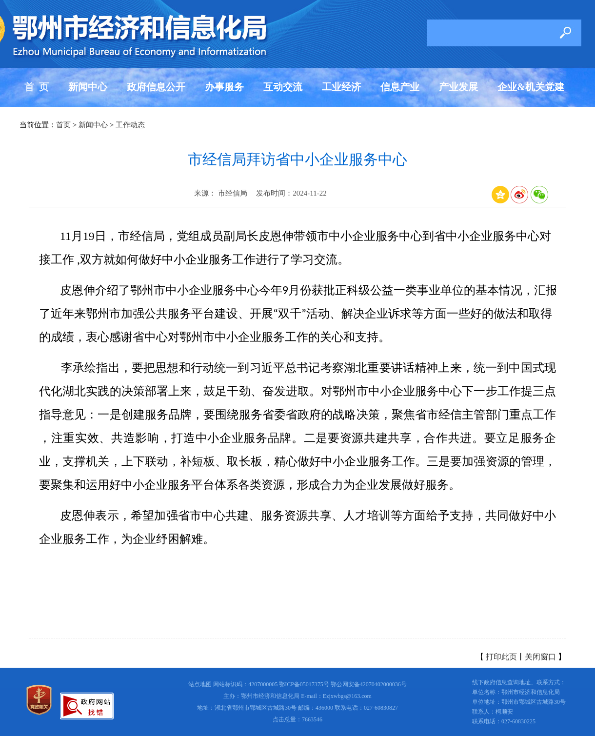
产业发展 (458, 86)
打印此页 (501, 657)
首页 (63, 125)
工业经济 (341, 86)
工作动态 (130, 125)
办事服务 (224, 86)
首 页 (36, 86)
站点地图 (200, 684)
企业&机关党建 (530, 86)
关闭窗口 (540, 657)
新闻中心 (87, 86)
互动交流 (282, 86)
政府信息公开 (156, 86)
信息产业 (399, 86)
